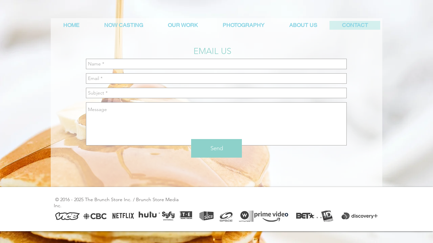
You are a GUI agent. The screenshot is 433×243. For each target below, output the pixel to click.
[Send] (216, 148)
